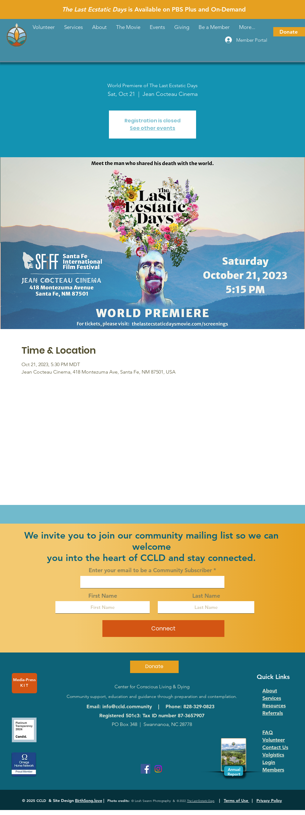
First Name (102, 596)
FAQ (267, 732)
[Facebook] (145, 769)
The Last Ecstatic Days (200, 801)
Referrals (272, 713)
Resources (274, 706)
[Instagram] (158, 769)
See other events (152, 128)
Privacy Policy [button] (269, 800)
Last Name (206, 596)
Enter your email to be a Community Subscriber (150, 570)
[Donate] (289, 31)
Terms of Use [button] (236, 800)
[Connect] (163, 628)
